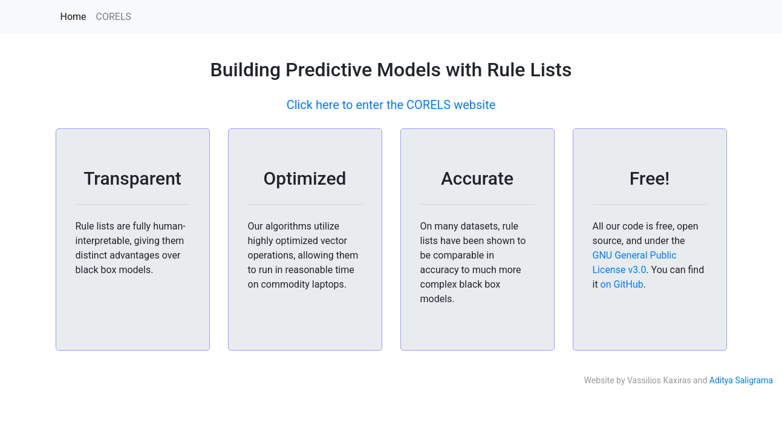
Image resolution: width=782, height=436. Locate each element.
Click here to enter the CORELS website (391, 104)
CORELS (114, 16)
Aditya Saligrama (741, 380)
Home (73, 16)
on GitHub (622, 284)
